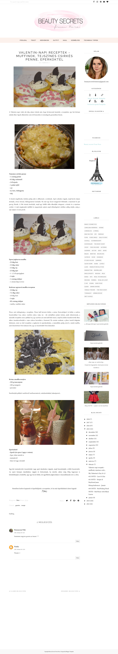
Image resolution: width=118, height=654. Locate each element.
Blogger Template (70, 651)
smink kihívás (95, 286)
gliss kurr (88, 263)
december (92, 432)
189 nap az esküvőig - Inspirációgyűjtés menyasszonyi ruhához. (96, 364)
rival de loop (103, 280)
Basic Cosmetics (91, 224)
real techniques (100, 276)
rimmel (93, 280)
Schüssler (88, 244)
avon (104, 250)
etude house (89, 260)
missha (97, 273)
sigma (91, 283)
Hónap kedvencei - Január (97, 485)
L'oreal (96, 231)
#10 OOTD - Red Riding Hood (99, 488)
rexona (87, 280)
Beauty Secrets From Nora (54, 651)
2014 (88, 501)
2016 (88, 426)
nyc (91, 276)
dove (93, 257)
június (91, 451)
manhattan (88, 270)
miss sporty (89, 273)
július (90, 448)
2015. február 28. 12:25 (19, 549)
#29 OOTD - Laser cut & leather (96, 406)
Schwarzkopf (96, 240)
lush (86, 267)
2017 (88, 422)
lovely (102, 263)
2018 (88, 419)
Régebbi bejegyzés (69, 591)
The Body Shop (99, 244)
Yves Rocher (94, 247)
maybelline (98, 270)
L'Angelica (88, 231)
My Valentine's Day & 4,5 (97, 473)
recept (23, 505)
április (91, 458)
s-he (86, 283)
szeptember (92, 442)
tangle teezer (90, 290)
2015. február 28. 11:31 (19, 532)
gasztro (17, 505)
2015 (88, 429)
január (91, 498)
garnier (98, 260)
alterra (104, 247)
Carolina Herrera (91, 227)
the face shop (102, 290)
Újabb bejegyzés (18, 591)
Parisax (101, 234)
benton (93, 254)
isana (96, 263)
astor (94, 250)
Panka (16, 547)
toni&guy (88, 293)
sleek (87, 286)
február (91, 464)
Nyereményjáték (96, 343)
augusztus (92, 445)
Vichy (86, 247)
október (91, 439)
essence (100, 257)
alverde (87, 250)
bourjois (100, 254)
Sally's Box (103, 237)
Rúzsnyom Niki (20, 530)
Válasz (77, 541)
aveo (99, 250)
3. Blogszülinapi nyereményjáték (96, 324)
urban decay (97, 293)
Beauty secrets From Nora (92, 144)
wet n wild (89, 296)
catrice (87, 257)
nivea (86, 276)
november (92, 435)
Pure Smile (93, 237)
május (91, 455)
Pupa (86, 237)
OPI (95, 234)
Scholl (87, 240)
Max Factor (89, 234)
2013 (88, 504)
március (91, 461)
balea (87, 254)
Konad (101, 227)
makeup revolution (97, 267)
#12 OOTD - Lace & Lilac (97, 476)
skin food (98, 283)
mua (103, 273)
